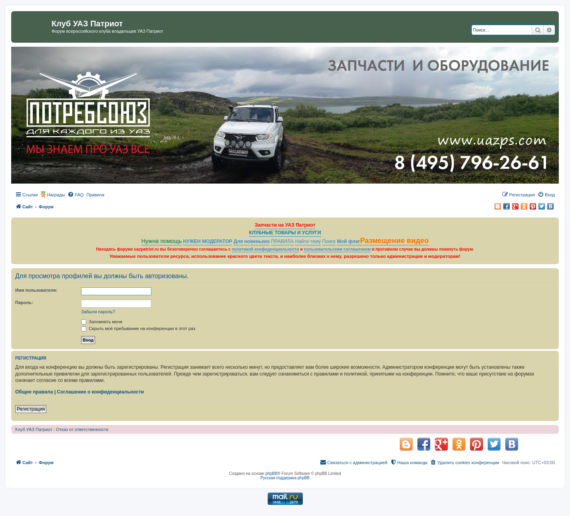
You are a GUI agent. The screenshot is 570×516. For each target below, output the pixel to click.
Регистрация (31, 409)
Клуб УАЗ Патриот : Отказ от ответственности (61, 429)
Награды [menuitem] (56, 194)
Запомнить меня (101, 321)
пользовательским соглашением (337, 249)
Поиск (329, 241)
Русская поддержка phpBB (285, 478)
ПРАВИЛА (282, 241)
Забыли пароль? (98, 311)
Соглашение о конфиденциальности (100, 392)
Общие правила (34, 392)
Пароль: (24, 302)
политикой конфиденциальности (265, 249)
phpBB (272, 473)
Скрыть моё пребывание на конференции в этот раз (138, 328)
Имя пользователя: (36, 290)
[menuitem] (75, 195)
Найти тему (308, 241)
